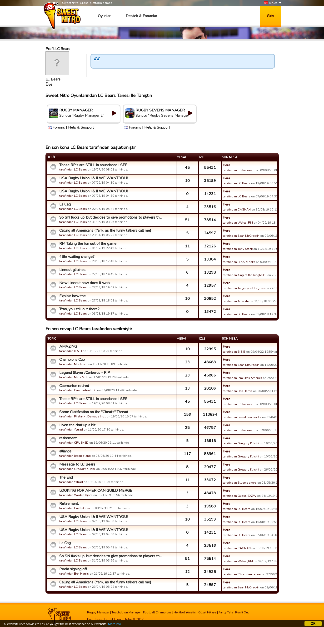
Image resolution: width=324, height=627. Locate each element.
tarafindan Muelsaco (73, 364)
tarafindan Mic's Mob (73, 377)
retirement (68, 438)
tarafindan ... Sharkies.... (239, 170)
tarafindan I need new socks (242, 417)
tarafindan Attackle (236, 301)
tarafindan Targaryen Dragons (244, 288)
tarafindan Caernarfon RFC (77, 390)
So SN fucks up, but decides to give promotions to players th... (110, 217)
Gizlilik (109, 619)
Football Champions (157, 612)
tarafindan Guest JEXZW (239, 496)
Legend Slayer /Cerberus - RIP (84, 372)
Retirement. (69, 503)
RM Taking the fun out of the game (87, 243)
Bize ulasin (94, 619)
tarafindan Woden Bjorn (76, 495)
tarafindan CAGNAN (237, 209)
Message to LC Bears (77, 464)
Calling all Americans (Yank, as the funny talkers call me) (105, 230)
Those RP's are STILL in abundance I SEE (93, 165)
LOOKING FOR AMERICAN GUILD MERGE (95, 490)
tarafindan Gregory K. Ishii (241, 443)
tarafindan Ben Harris (237, 391)
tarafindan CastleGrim (74, 508)
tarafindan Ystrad (71, 429)
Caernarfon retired (74, 385)
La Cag (65, 204)
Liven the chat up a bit (77, 425)
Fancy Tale (226, 612)
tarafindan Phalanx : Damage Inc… (82, 416)
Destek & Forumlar (141, 16)
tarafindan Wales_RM (238, 223)
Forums (59, 127)
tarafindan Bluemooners (240, 483)
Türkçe (270, 3)
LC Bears (52, 79)
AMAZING (68, 346)
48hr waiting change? (77, 256)
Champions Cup (72, 359)
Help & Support (81, 127)
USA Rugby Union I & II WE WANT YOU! (93, 178)
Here (226, 165)
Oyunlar (104, 16)
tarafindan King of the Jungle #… (245, 275)
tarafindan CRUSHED (74, 443)
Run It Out (242, 612)
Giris (270, 16)
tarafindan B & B (70, 351)
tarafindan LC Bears (73, 169)
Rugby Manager (98, 612)
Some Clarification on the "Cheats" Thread (93, 412)
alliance (65, 451)
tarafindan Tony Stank (238, 249)
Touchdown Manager (126, 612)
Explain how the (72, 296)
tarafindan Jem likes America (242, 378)
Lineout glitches (72, 269)
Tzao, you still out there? (79, 309)
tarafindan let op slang (75, 456)
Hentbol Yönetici (185, 612)
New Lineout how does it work (84, 283)
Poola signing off (73, 569)
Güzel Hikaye (207, 612)
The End (66, 477)
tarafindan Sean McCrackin (241, 236)
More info (114, 625)
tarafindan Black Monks (239, 262)
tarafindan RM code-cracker (242, 574)
